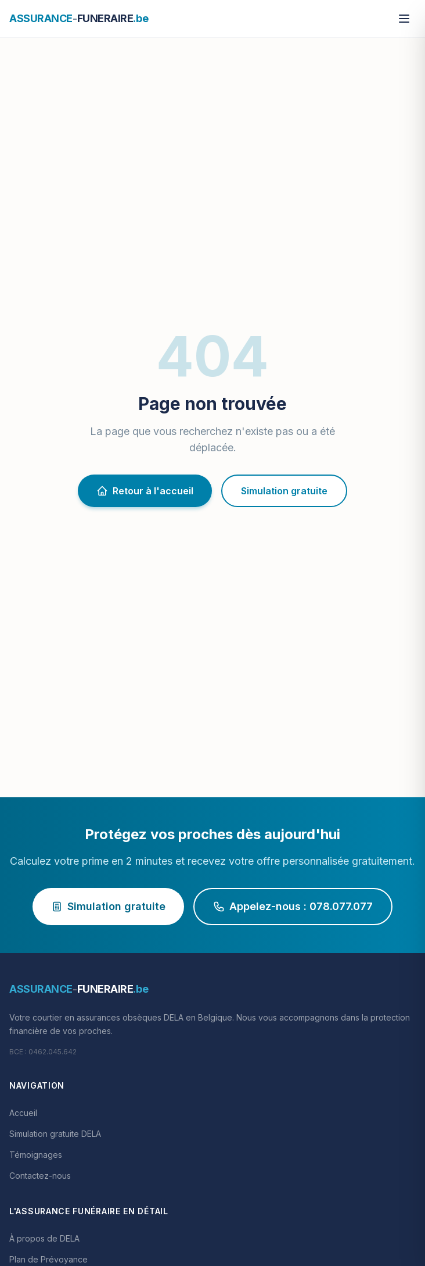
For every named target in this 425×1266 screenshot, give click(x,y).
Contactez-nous (40, 1176)
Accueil (23, 1113)
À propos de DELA (44, 1238)
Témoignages (35, 1155)
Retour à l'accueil (144, 491)
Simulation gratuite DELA (55, 1134)
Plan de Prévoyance (48, 1259)
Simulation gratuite (284, 491)
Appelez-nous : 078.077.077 (293, 906)
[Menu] (404, 18)
